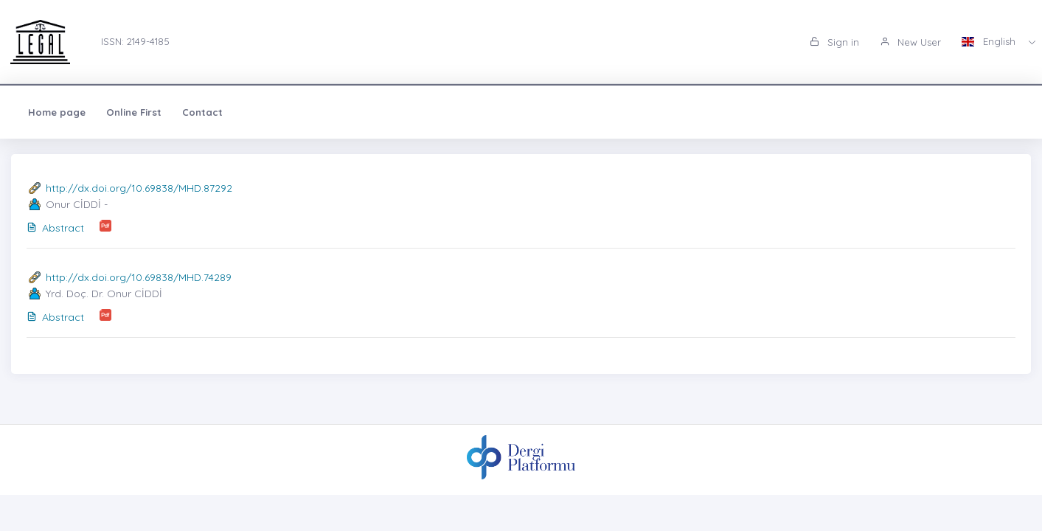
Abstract (55, 228)
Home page (57, 112)
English (990, 41)
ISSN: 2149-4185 (135, 41)
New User (910, 42)
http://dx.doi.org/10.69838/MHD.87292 (139, 188)
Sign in (834, 42)
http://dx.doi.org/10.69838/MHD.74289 (139, 277)
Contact (202, 112)
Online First (133, 112)
